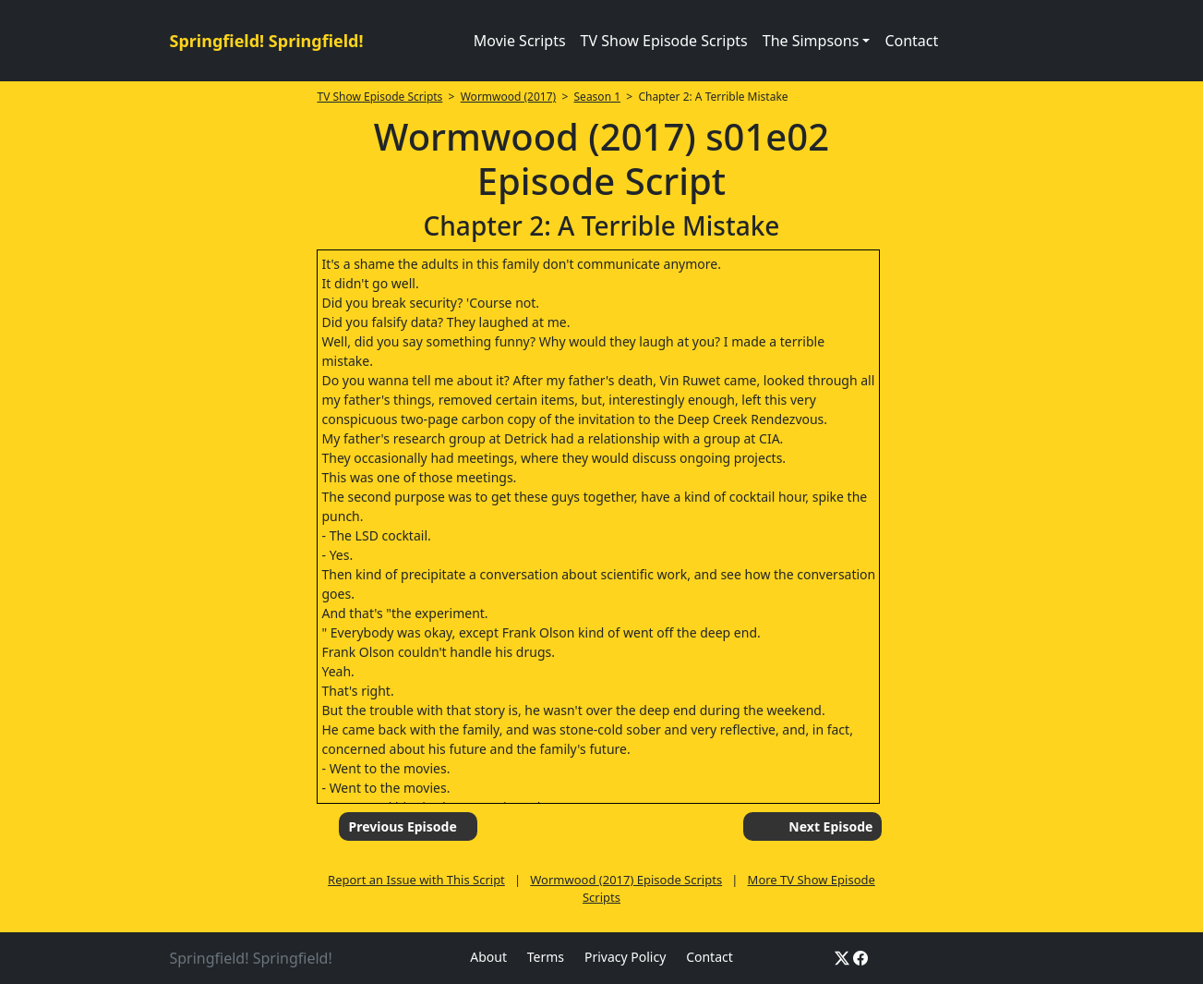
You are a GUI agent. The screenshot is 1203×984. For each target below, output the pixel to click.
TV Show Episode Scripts (664, 40)
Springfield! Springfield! (267, 41)
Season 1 (597, 96)
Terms (545, 957)
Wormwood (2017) (508, 96)
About (488, 957)
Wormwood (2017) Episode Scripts (626, 879)
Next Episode (830, 826)
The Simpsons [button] (811, 40)
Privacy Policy (625, 957)
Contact (911, 40)
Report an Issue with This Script (416, 879)
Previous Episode (402, 826)
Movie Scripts (520, 40)
